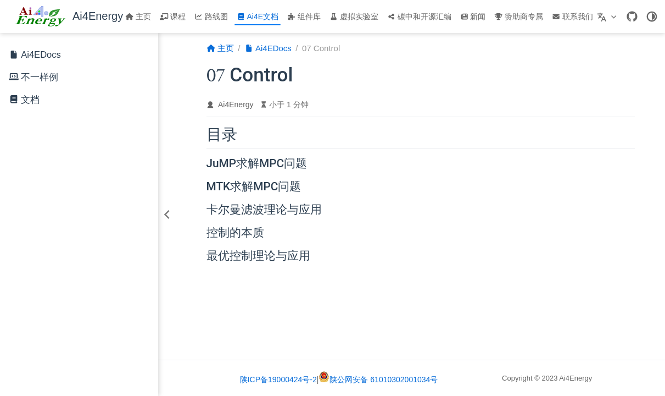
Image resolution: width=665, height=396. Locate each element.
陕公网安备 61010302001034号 (378, 379)
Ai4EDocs (35, 55)
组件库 (304, 16)
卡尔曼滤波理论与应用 (264, 210)
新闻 (473, 16)
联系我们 (572, 16)
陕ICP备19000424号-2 (278, 379)
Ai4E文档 (257, 16)
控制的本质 (235, 233)
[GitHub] (632, 16)
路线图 (211, 16)
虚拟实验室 (353, 16)
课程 (173, 16)
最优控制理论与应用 (258, 256)
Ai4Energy (236, 104)
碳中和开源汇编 (419, 16)
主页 (138, 16)
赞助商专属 (518, 16)
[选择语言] (608, 16)
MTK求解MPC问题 (253, 187)
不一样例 (39, 77)
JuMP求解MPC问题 (257, 163)
